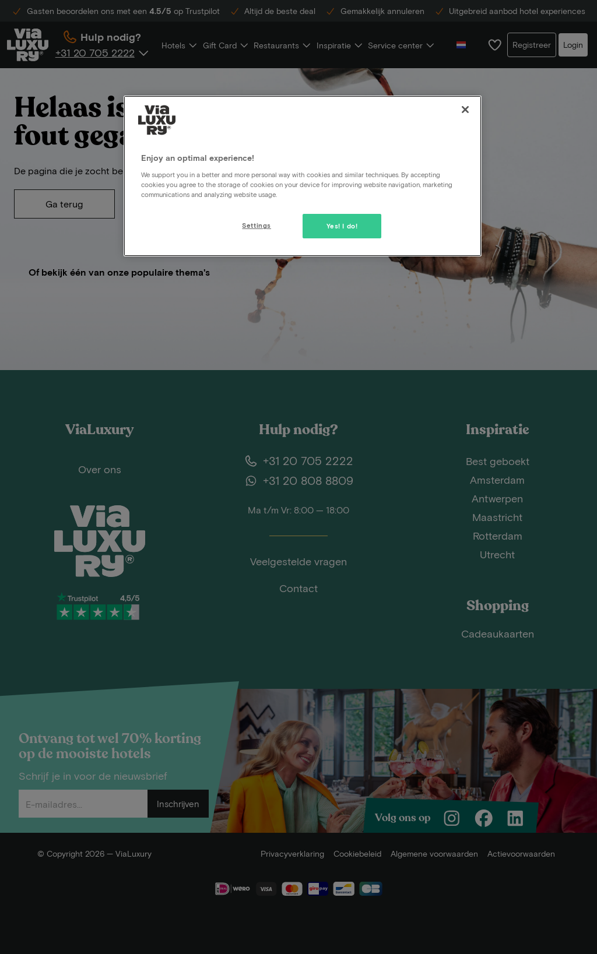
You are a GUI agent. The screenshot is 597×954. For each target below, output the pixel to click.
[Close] (465, 109)
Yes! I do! (342, 226)
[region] (303, 176)
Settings (256, 225)
